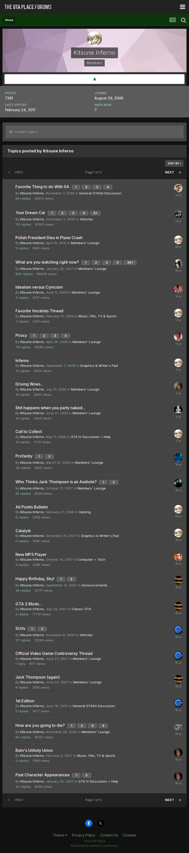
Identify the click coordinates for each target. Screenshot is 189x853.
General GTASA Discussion (100, 193)
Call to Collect (28, 431)
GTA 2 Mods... (28, 603)
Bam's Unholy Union (34, 750)
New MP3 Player (31, 554)
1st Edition (24, 700)
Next (169, 172)
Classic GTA (81, 609)
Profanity (24, 455)
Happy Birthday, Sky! (35, 578)
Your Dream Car (30, 212)
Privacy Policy (83, 835)
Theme (60, 835)
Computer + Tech (91, 559)
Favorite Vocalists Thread (39, 310)
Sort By (174, 163)
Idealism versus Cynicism (39, 287)
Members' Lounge (85, 243)
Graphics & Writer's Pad (99, 366)
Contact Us (109, 835)
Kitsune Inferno (32, 193)
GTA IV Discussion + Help (91, 437)
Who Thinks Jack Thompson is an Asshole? (56, 481)
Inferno (22, 360)
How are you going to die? (40, 725)
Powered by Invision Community (94, 846)
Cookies (129, 835)
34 (130, 262)
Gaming (85, 512)
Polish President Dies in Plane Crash (49, 237)
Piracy (21, 335)
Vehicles (86, 219)
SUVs (20, 628)
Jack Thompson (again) (37, 677)
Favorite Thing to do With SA (42, 186)
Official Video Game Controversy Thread (54, 653)
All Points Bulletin (31, 506)
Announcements (94, 585)
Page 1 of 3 (94, 172)
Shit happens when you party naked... (50, 407)
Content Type (23, 132)
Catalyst (23, 530)
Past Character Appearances (43, 774)
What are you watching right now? (47, 262)
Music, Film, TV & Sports (97, 316)
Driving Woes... (29, 384)
